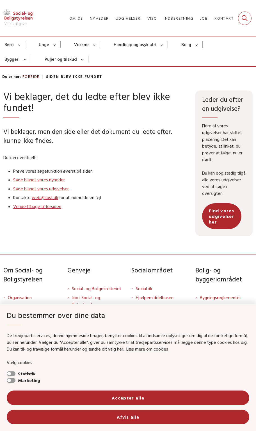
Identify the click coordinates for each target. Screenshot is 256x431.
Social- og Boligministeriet (96, 288)
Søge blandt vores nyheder (39, 179)
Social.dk (144, 288)
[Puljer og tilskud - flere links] (82, 59)
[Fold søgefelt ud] (245, 18)
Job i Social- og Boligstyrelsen (86, 301)
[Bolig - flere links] (197, 44)
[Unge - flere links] (55, 44)
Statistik (27, 373)
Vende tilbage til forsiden (37, 206)
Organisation (20, 297)
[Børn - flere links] (19, 44)
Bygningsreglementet (220, 297)
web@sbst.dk (45, 197)
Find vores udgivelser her (221, 216)
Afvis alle (128, 417)
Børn (9, 44)
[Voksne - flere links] (94, 44)
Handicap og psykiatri (135, 44)
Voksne (81, 44)
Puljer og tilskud (61, 59)
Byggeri (12, 59)
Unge (44, 44)
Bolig (186, 44)
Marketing (29, 380)
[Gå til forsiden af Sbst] (16, 18)
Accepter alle (128, 398)
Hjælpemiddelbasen (154, 297)
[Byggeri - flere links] (25, 59)
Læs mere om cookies (147, 349)
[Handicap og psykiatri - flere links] (162, 44)
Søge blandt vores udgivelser (41, 188)
